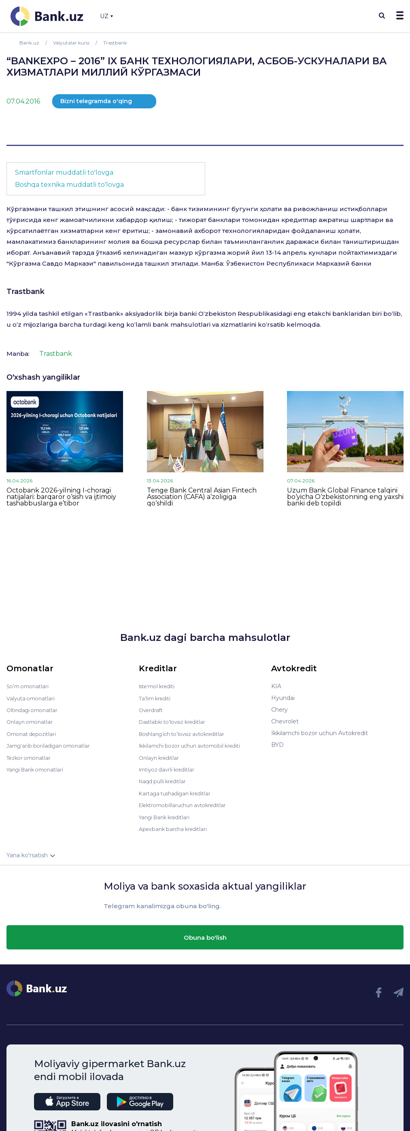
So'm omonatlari (29, 686)
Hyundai (283, 698)
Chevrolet (285, 721)
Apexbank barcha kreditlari (176, 827)
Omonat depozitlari (33, 733)
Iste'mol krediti (160, 686)
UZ (106, 16)
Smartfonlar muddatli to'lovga (64, 172)
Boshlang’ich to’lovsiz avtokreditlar (187, 733)
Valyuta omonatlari (32, 698)
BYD (277, 744)
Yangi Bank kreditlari (167, 815)
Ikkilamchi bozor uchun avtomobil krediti (196, 744)
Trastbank (25, 291)
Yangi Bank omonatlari (38, 768)
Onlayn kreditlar (161, 756)
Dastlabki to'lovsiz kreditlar (176, 721)
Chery (279, 709)
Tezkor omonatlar (31, 756)
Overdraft (152, 709)
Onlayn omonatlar (31, 721)
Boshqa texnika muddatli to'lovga (69, 184)
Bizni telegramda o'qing (96, 101)
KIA (276, 686)
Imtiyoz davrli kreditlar (170, 768)
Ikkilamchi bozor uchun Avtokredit (319, 733)
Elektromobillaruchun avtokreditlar (187, 803)
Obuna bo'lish (205, 935)
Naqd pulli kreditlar (165, 780)
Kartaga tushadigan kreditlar (179, 791)
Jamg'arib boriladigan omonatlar (51, 744)
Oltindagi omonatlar (34, 709)
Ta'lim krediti (156, 698)
